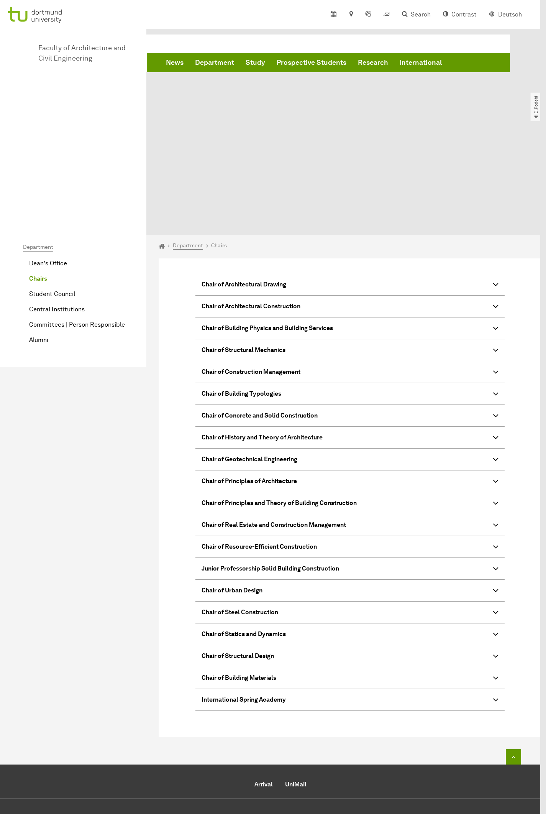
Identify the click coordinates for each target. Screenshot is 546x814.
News (175, 62)
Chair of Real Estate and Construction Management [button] (350, 439)
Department (214, 62)
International (421, 62)
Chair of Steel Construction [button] (350, 527)
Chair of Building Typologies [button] (350, 308)
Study (255, 62)
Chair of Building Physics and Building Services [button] (350, 242)
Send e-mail (241, 759)
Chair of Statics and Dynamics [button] (350, 548)
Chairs (38, 192)
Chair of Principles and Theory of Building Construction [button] (350, 417)
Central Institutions (57, 223)
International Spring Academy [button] (350, 614)
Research (373, 62)
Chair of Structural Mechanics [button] (350, 264)
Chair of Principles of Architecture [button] (350, 395)
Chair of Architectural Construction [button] (350, 221)
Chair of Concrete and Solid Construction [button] (350, 330)
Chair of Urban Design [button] (350, 505)
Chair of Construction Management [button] (350, 286)
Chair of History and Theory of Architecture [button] (350, 352)
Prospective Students (311, 62)
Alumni (38, 253)
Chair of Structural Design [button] (350, 570)
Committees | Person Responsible (77, 238)
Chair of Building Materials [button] (350, 592)
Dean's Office (48, 177)
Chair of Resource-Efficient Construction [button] (350, 461)
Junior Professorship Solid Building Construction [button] (350, 483)
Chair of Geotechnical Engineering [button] (350, 374)
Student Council (52, 207)
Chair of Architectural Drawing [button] (350, 199)
